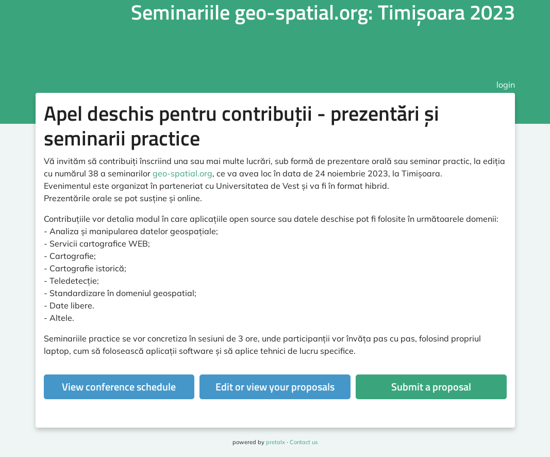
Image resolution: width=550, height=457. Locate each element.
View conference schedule (119, 387)
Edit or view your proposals (275, 387)
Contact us (304, 442)
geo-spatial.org (182, 173)
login (505, 84)
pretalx (275, 442)
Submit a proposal (431, 387)
